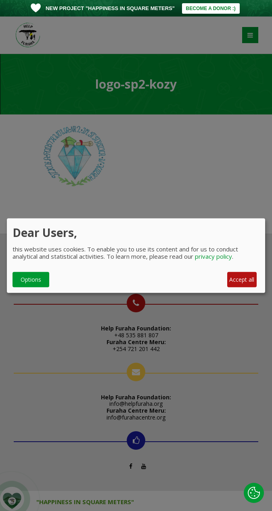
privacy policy (213, 256)
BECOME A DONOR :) (211, 8)
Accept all (241, 279)
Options (31, 279)
